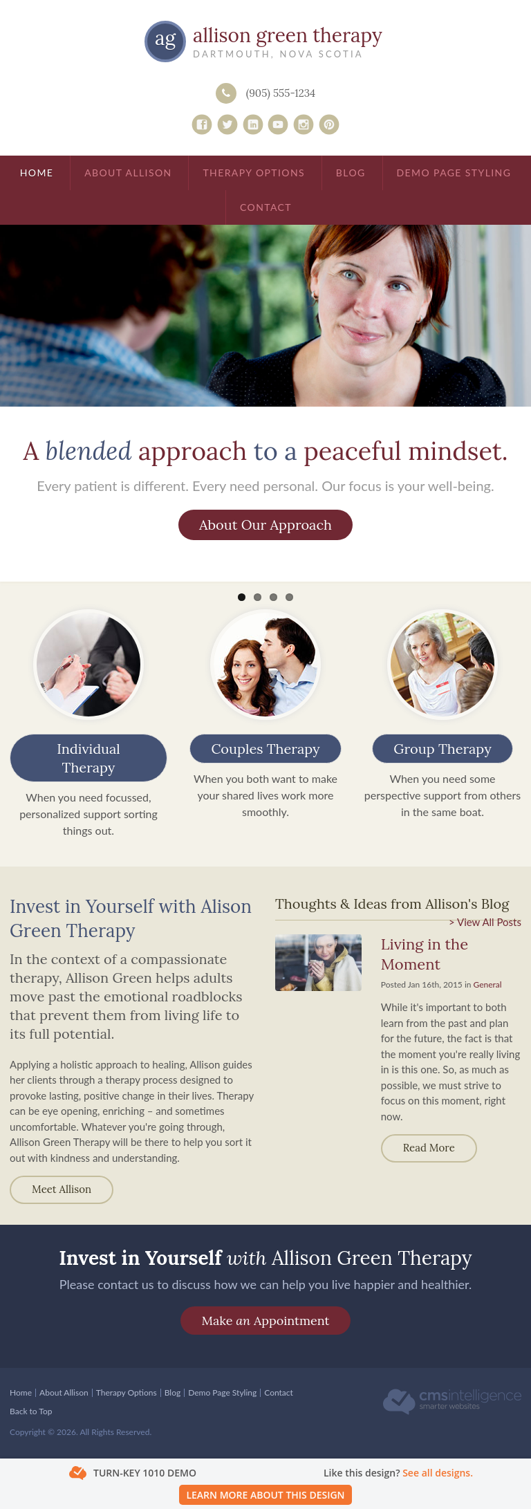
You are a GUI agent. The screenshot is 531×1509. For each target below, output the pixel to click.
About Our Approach (265, 524)
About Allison (127, 172)
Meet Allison (61, 1189)
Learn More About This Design (265, 1494)
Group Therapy (442, 748)
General (488, 984)
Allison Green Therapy (287, 35)
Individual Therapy (88, 758)
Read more (429, 1147)
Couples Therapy (265, 748)
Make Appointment (265, 1321)
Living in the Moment (424, 954)
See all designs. (437, 1472)
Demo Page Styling (454, 172)
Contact (266, 207)
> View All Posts (485, 922)
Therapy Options (254, 172)
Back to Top (31, 1411)
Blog (351, 172)
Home (37, 172)
